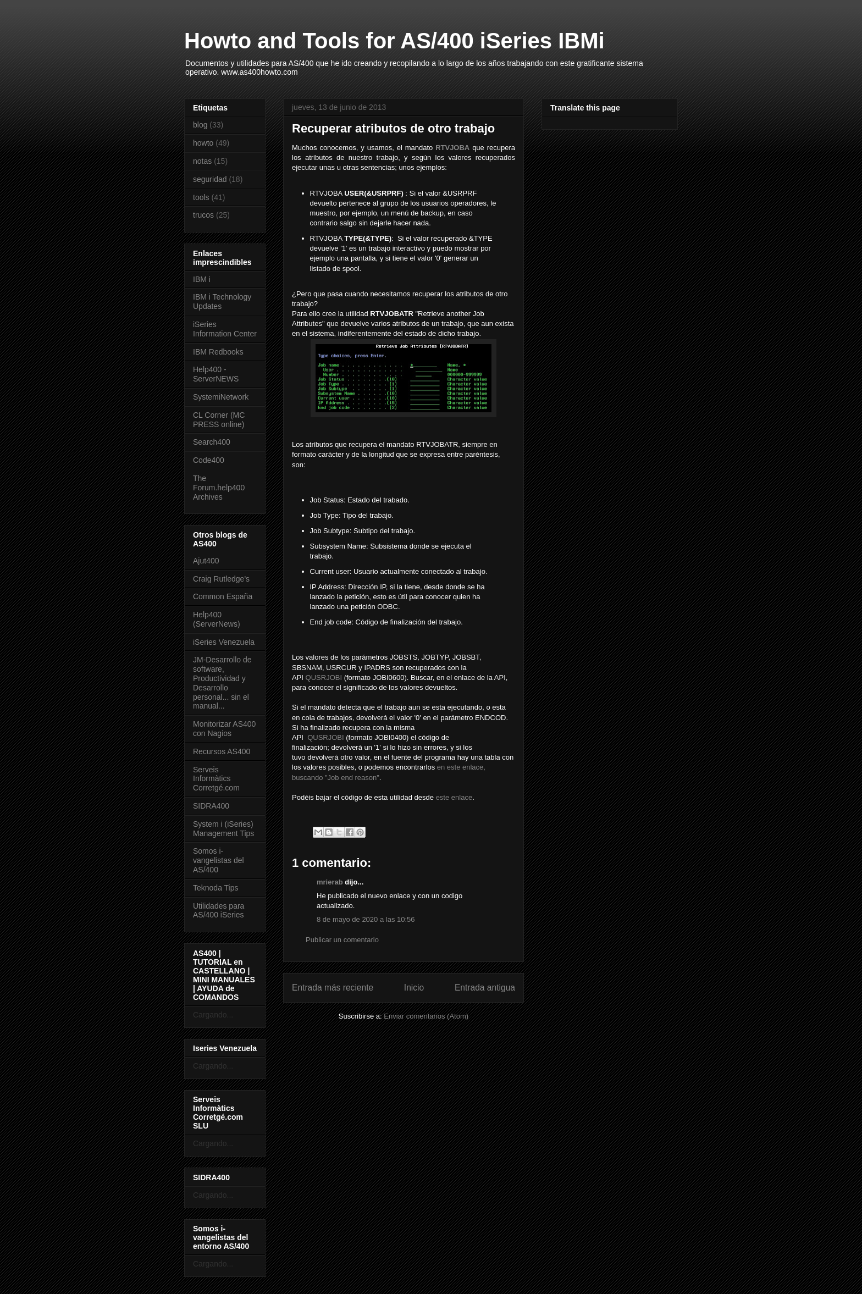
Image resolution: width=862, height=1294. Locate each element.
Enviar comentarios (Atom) (426, 1016)
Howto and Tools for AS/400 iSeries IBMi (394, 41)
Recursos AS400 (221, 751)
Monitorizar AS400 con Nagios (224, 729)
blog (200, 124)
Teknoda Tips (216, 887)
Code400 (208, 460)
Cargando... (213, 1014)
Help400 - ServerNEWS (216, 374)
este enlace (454, 797)
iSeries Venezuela (224, 642)
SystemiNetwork (220, 396)
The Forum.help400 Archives (219, 487)
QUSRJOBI (324, 677)
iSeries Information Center (225, 329)
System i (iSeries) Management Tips (223, 829)
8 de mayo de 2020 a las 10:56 (366, 919)
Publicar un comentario (342, 940)
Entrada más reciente (332, 987)
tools (201, 197)
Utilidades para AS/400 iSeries (218, 911)
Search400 (211, 442)
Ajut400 (206, 560)
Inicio (414, 987)
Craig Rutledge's (221, 578)
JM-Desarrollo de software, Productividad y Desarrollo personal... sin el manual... (222, 682)
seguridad (210, 179)
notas (202, 161)
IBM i (202, 279)
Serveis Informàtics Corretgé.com (216, 779)
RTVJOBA (452, 147)
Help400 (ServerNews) (216, 619)
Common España (222, 596)
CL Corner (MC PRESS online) (219, 420)
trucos (203, 215)
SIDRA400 (211, 805)
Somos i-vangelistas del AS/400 (218, 860)
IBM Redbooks (218, 351)
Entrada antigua (485, 987)
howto (203, 143)
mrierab (330, 882)
